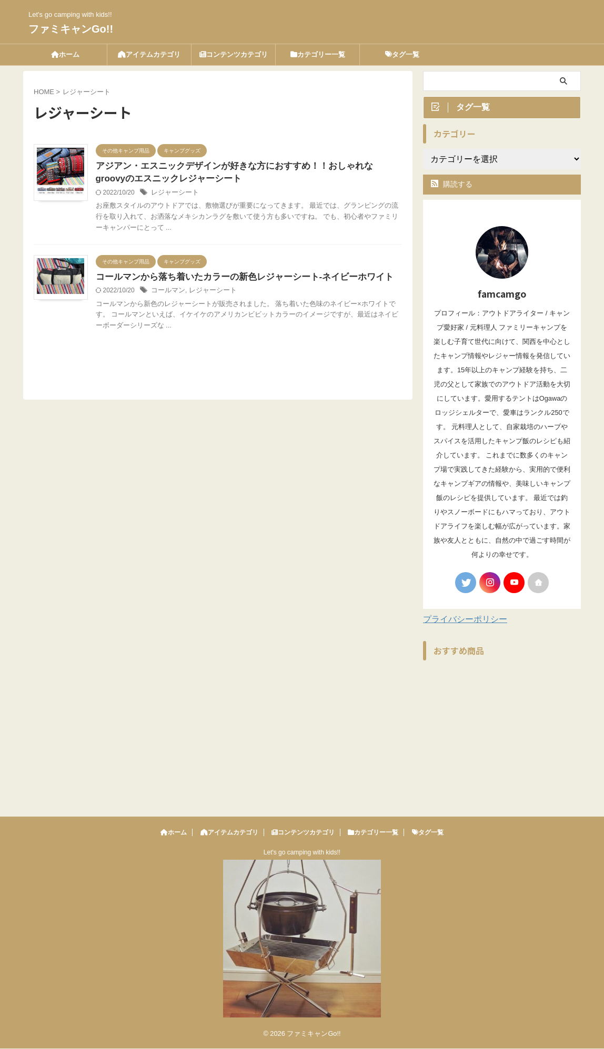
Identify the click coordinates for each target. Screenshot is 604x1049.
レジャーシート (198, 194)
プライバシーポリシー (465, 621)
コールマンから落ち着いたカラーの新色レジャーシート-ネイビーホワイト (260, 278)
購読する (451, 186)
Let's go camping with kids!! (302, 853)
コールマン (191, 293)
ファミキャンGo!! (70, 29)
